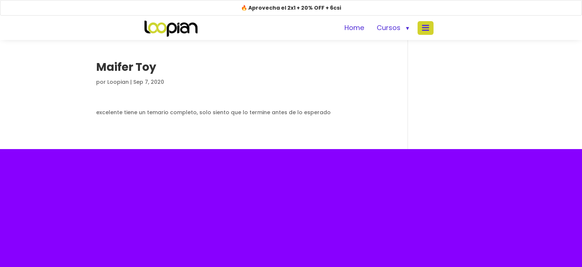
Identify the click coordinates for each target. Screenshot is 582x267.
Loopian (118, 82)
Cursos (388, 27)
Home (354, 27)
